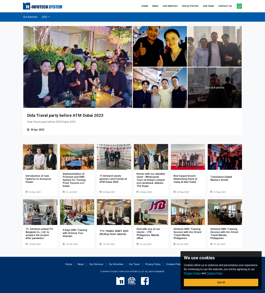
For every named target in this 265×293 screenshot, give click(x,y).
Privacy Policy (153, 264)
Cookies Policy (174, 264)
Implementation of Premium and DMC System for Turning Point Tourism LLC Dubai (74, 180)
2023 (45, 17)
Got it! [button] (221, 282)
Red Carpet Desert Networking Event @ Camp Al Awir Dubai (185, 179)
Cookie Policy (214, 273)
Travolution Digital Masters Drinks (221, 178)
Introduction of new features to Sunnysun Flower (38, 179)
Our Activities (30, 17)
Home (68, 264)
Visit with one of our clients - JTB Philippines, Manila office (148, 234)
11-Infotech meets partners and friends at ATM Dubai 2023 (113, 179)
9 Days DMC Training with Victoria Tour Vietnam (75, 233)
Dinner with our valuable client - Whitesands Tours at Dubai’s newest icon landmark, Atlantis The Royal (151, 180)
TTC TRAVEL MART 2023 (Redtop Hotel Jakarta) (114, 233)
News (81, 264)
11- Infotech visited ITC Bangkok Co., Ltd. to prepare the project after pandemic (39, 234)
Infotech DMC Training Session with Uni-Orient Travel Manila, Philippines (187, 234)
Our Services (96, 264)
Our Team (134, 264)
